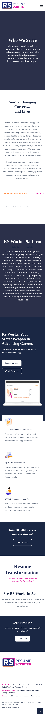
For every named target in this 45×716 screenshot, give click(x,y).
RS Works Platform (23, 690)
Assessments (36, 696)
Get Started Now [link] (11, 363)
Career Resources (23, 696)
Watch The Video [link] (12, 371)
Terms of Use (13, 705)
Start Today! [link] (22, 542)
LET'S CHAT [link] (22, 639)
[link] (14, 5)
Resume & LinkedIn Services (23, 685)
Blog (13, 696)
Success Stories (21, 687)
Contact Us (14, 708)
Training (12, 693)
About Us (5, 708)
